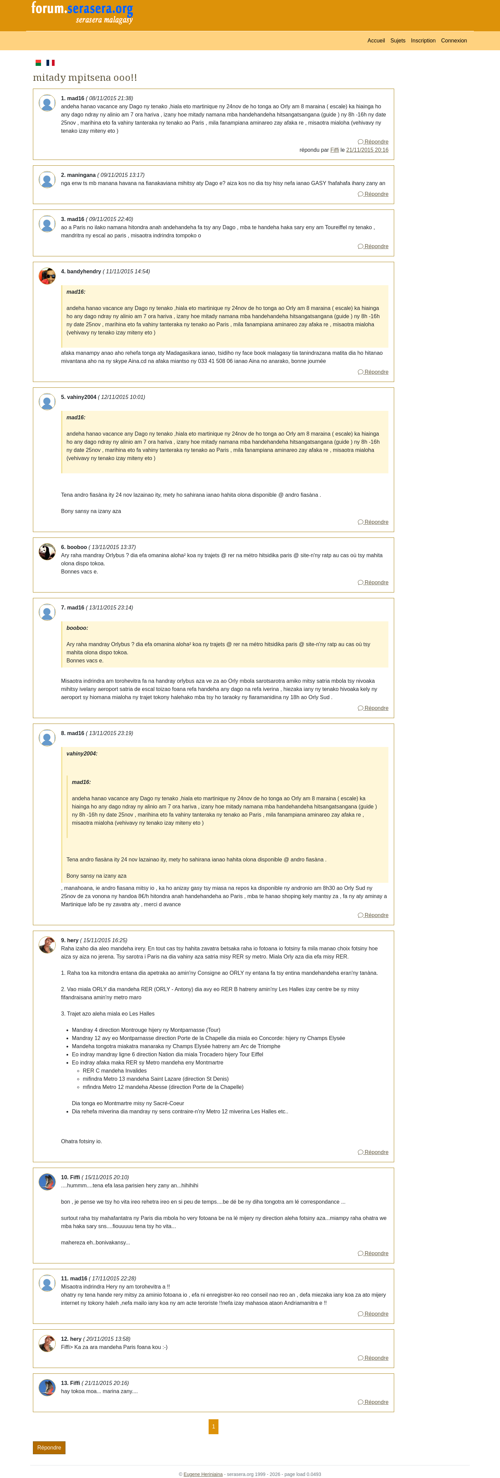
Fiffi (334, 150)
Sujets (397, 40)
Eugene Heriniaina (203, 1474)
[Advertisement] (432, 160)
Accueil (376, 40)
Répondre (373, 142)
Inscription (423, 40)
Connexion (454, 40)
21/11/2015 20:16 (367, 150)
